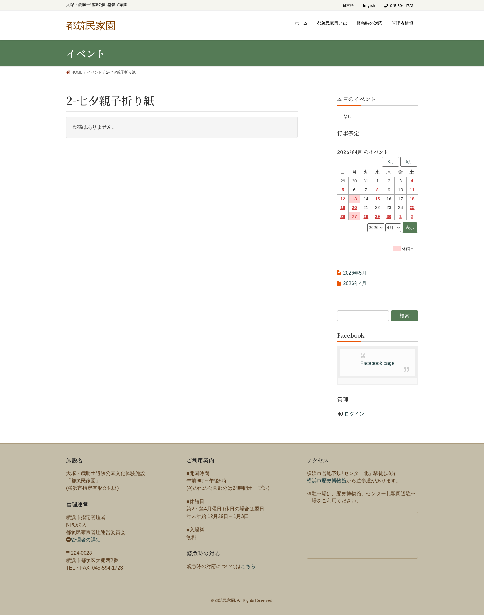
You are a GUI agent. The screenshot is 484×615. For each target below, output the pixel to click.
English (369, 5)
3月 (390, 161)
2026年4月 (355, 283)
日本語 (348, 5)
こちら (248, 566)
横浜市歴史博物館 (326, 480)
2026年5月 (355, 272)
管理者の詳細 (86, 539)
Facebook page (377, 363)
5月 (409, 161)
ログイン (354, 413)
